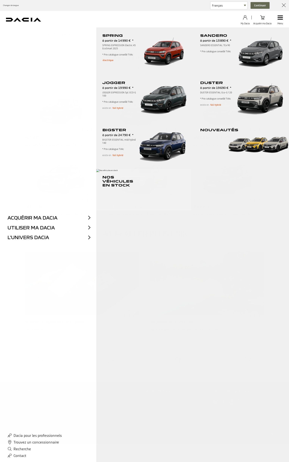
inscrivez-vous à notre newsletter (99, 418)
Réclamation (22, 409)
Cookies (74, 434)
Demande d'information (28, 404)
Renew (150, 418)
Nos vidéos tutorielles (27, 413)
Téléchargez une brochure (95, 409)
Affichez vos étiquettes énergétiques (55, 145)
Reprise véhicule (155, 400)
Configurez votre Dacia (94, 400)
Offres (149, 409)
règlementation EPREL (20, 34)
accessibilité (108, 434)
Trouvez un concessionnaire (96, 404)
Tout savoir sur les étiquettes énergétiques (185, 330)
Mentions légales (23, 434)
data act (63, 434)
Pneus (149, 413)
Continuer (260, 5)
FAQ (17, 400)
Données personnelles (45, 434)
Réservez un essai (90, 413)
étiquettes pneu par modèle (59, 34)
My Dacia (151, 404)
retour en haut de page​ (144, 342)
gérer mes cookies (90, 434)
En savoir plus (36, 330)
